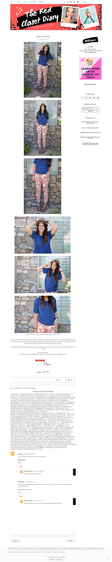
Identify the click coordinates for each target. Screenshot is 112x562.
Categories (41, 1)
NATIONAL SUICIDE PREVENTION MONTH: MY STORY (90, 157)
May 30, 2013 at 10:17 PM (29, 453)
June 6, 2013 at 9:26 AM (39, 471)
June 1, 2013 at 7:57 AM (30, 481)
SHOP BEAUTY (33, 1)
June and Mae (61, 557)
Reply (19, 462)
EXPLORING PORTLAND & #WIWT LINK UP (90, 151)
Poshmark (50, 391)
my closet (43, 391)
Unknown (20, 454)
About (18, 1)
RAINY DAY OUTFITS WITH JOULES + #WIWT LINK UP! (90, 141)
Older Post (70, 540)
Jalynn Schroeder (28, 471)
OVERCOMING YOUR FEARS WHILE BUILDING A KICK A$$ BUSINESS (90, 163)
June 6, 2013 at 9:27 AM (39, 500)
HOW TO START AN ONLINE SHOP (90, 147)
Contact (25, 1)
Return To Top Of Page (56, 559)
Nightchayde (21, 460)
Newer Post (16, 540)
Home (12, 1)
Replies (21, 466)
